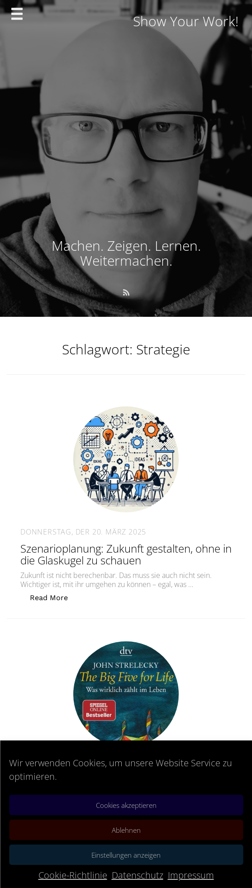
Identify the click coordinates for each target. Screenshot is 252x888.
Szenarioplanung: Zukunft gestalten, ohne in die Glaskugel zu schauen (126, 554)
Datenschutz (137, 875)
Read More (53, 597)
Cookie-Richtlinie (72, 875)
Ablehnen (126, 830)
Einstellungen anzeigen (126, 854)
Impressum (191, 875)
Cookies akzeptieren (126, 805)
